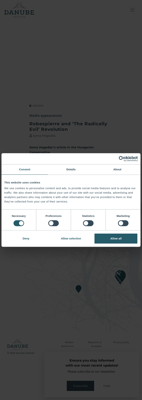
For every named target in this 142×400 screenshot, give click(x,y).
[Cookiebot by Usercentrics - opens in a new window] (121, 158)
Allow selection (71, 238)
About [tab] (117, 169)
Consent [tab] (24, 169)
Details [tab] (71, 169)
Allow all (116, 238)
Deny (26, 238)
